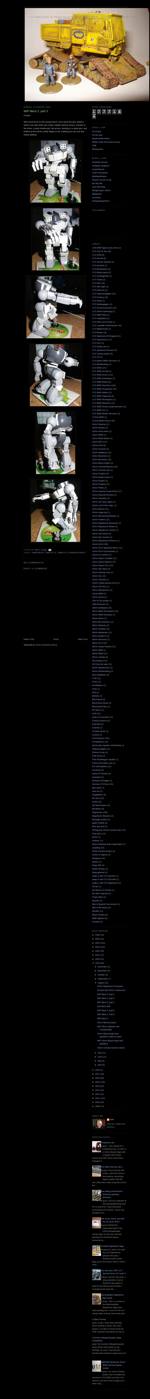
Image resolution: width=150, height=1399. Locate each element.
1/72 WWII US (98, 410)
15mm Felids (98, 488)
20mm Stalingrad (99, 608)
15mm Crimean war (101, 470)
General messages (100, 780)
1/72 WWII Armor (100, 375)
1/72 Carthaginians (100, 276)
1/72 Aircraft (97, 258)
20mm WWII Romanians (103, 611)
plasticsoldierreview (101, 138)
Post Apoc (96, 833)
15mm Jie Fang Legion (102, 502)
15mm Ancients (99, 449)
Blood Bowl (97, 699)
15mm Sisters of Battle (102, 558)
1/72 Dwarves (98, 290)
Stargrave (96, 858)
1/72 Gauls (97, 300)
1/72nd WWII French (101, 421)
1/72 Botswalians (99, 269)
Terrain (95, 886)
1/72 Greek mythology (102, 311)
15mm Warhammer (100, 590)
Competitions (98, 742)
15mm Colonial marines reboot (111, 1048)
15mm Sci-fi (50, 553)
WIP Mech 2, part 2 (105, 1002)
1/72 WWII (97, 368)
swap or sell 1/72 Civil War (104, 879)
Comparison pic (107, 1142)
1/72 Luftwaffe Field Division (104, 325)
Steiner (95, 862)
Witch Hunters (98, 915)
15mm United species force (104, 583)
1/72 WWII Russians (101, 403)
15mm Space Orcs (100, 565)
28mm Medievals (99, 632)
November (103, 971)
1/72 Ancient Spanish (101, 262)
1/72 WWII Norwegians (102, 399)
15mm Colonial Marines (102, 466)
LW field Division (99, 805)
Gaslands (96, 777)
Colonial (95, 727)
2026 (97, 935)
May (100, 1061)
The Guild (96, 131)
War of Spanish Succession (104, 904)
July (100, 1053)
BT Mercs (96, 710)
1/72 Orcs (96, 343)
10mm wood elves (100, 431)
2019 (97, 963)
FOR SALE (97, 756)
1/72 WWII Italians (100, 392)
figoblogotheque (99, 176)
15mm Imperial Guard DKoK (104, 491)
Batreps (95, 696)
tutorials (95, 900)
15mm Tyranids (99, 579)
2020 (97, 959)
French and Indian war (102, 763)
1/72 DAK (96, 283)
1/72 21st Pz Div (99, 251)
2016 (97, 1078)
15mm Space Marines (102, 562)
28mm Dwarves (99, 625)
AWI (94, 692)
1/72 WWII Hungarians (102, 389)
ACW (94, 682)
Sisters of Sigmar (100, 855)
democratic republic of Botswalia (106, 745)
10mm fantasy (98, 428)
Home (56, 639)
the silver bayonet (100, 893)
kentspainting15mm (101, 201)
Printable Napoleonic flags (112, 1246)
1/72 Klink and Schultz (102, 322)
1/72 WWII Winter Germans (104, 413)
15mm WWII (97, 593)
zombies (96, 922)
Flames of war (98, 752)
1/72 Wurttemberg (100, 364)
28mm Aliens (98, 618)
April (100, 1065)
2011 (97, 1098)
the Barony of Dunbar (101, 890)
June (100, 1057)
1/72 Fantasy (98, 297)
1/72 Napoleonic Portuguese (105, 336)
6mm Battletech (99, 675)
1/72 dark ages (98, 286)
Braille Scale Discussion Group (106, 142)
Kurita (94, 802)
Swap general (98, 872)
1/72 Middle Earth (100, 329)
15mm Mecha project (106, 1022)
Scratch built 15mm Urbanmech (111, 990)
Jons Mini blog (98, 187)
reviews (95, 840)
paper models (98, 823)
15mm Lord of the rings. (102, 505)
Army (94, 689)
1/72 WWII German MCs (111, 1167)
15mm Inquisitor (99, 498)
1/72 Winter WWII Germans (104, 361)
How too (96, 791)
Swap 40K (96, 865)
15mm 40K (97, 442)
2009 (97, 1106)
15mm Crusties (99, 473)
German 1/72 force (100, 784)
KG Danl (96, 798)
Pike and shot (98, 826)
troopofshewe (98, 169)
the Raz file (97, 183)
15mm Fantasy (98, 484)
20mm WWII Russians (102, 615)
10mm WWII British (100, 438)
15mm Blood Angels (101, 463)
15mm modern (98, 519)
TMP (94, 145)
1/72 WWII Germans (101, 385)
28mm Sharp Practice (102, 646)
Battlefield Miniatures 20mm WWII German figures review (112, 1365)
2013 (97, 1090)
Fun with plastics (99, 766)
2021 (97, 955)
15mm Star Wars (99, 569)
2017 (97, 1074)
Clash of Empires (100, 173)
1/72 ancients (98, 265)
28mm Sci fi (97, 643)
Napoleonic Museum (101, 816)
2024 (97, 943)
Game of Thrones (100, 773)
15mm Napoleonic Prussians (110, 986)
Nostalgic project (99, 819)
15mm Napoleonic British (103, 526)
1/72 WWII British (100, 382)
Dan (112, 1119)
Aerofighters (97, 685)
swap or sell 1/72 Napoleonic (105, 883)
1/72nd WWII (98, 417)
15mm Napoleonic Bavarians (105, 523)
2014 (97, 1086)
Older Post (82, 639)
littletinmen (97, 194)
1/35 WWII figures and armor (105, 248)
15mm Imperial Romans (103, 495)
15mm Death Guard (101, 477)
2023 (97, 947)
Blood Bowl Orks (99, 706)
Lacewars (96, 197)
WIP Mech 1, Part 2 (106, 1014)
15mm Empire (98, 481)
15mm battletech (99, 452)
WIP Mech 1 (102, 1018)
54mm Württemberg (101, 671)
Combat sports (98, 731)
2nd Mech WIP (103, 1006)
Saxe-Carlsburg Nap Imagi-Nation (107, 844)
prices (95, 837)
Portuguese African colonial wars (107, 830)
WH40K (95, 911)
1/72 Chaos (97, 279)
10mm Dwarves (99, 424)
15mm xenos (98, 597)
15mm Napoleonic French (103, 530)
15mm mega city (99, 512)
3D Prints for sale (100, 664)
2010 (97, 1102)
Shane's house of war (102, 180)
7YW (94, 678)
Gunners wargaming (86, 12)
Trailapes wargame (100, 166)
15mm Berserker (99, 459)
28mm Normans (99, 639)
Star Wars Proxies (98, 1319)
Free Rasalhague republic (103, 759)
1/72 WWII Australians (102, 378)
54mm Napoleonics (100, 667)
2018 (97, 1070)
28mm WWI (97, 650)
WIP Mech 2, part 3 (105, 998)
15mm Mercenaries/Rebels (104, 516)
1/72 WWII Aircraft (100, 371)
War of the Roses (100, 907)
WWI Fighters (98, 918)
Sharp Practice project (102, 851)
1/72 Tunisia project (101, 354)
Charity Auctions (99, 721)
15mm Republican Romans (104, 540)
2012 (97, 1094)
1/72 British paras (100, 272)
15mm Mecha (38, 553)
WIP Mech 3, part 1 (105, 994)
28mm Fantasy (98, 629)
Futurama (96, 770)
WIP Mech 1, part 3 (105, 1010)
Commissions (98, 738)
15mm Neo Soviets (100, 537)
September (103, 979)
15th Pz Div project (100, 600)
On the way (97, 135)
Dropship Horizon (100, 162)
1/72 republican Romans (103, 350)
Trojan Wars (97, 897)
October (101, 975)
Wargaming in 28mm (101, 190)
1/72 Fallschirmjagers (101, 294)
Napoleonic (97, 812)
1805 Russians (98, 604)
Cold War (96, 724)
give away (96, 788)
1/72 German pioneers (102, 308)
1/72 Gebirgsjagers (100, 304)
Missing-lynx (97, 149)
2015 (97, 1082)
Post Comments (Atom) (46, 645)
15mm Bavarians (99, 456)
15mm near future (100, 533)
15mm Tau (96, 576)
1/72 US (95, 357)
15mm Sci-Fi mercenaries (103, 551)
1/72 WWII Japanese (101, 396)
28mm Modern (98, 636)
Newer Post (29, 639)
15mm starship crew (101, 572)
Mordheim (96, 809)
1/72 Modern (97, 332)
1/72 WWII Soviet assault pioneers (107, 406)
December (103, 966)
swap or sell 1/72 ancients (103, 876)
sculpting (96, 848)
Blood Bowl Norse (100, 703)
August (101, 983)
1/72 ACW (96, 255)
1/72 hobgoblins (99, 318)
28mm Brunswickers (101, 622)
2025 (97, 939)
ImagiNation (97, 794)
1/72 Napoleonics (100, 339)
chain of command (100, 717)
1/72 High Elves (99, 315)
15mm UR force (99, 586)
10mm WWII (97, 435)
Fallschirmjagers (99, 749)
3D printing (97, 660)
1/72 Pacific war (99, 346)
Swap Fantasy (98, 869)
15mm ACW (97, 445)
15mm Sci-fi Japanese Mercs (71, 553)
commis (95, 735)
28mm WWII (97, 653)
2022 (97, 951)
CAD (94, 713)
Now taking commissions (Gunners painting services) (111, 1194)
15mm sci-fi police (100, 555)
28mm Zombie (98, 657)
